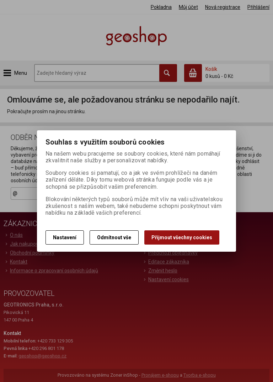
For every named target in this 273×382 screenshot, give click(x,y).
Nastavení (64, 237)
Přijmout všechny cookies (181, 237)
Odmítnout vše (114, 237)
